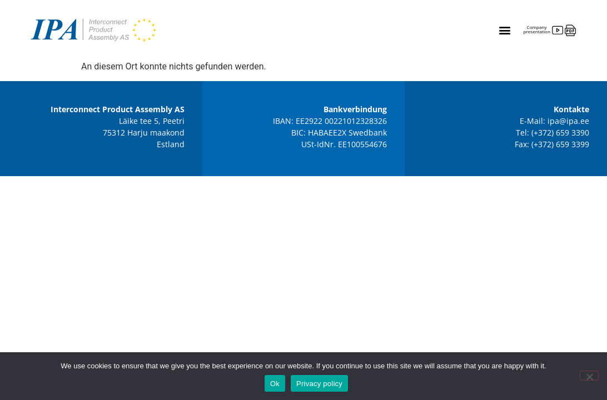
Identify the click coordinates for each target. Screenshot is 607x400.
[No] (589, 376)
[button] (504, 30)
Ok (275, 383)
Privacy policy (319, 383)
